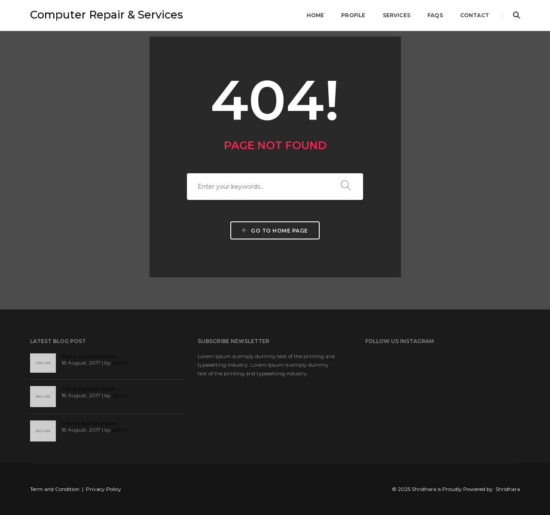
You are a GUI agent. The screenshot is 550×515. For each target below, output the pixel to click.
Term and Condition (54, 489)
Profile (353, 15)
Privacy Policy (103, 489)
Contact (474, 15)
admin (120, 362)
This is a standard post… (90, 356)
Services (396, 15)
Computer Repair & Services (106, 14)
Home (315, 15)
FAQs (435, 15)
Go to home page (275, 230)
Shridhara (507, 489)
